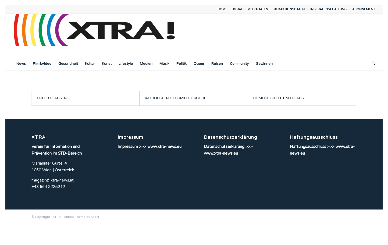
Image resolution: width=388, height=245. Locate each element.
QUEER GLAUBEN (52, 98)
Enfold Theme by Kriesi (81, 217)
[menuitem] (222, 9)
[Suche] (371, 63)
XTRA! (237, 9)
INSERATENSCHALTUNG (328, 9)
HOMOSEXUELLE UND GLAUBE (279, 98)
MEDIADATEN (257, 9)
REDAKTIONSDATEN (289, 9)
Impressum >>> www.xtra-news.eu (149, 146)
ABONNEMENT (363, 9)
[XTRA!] (98, 35)
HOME (222, 9)
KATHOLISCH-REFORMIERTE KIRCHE (175, 98)
